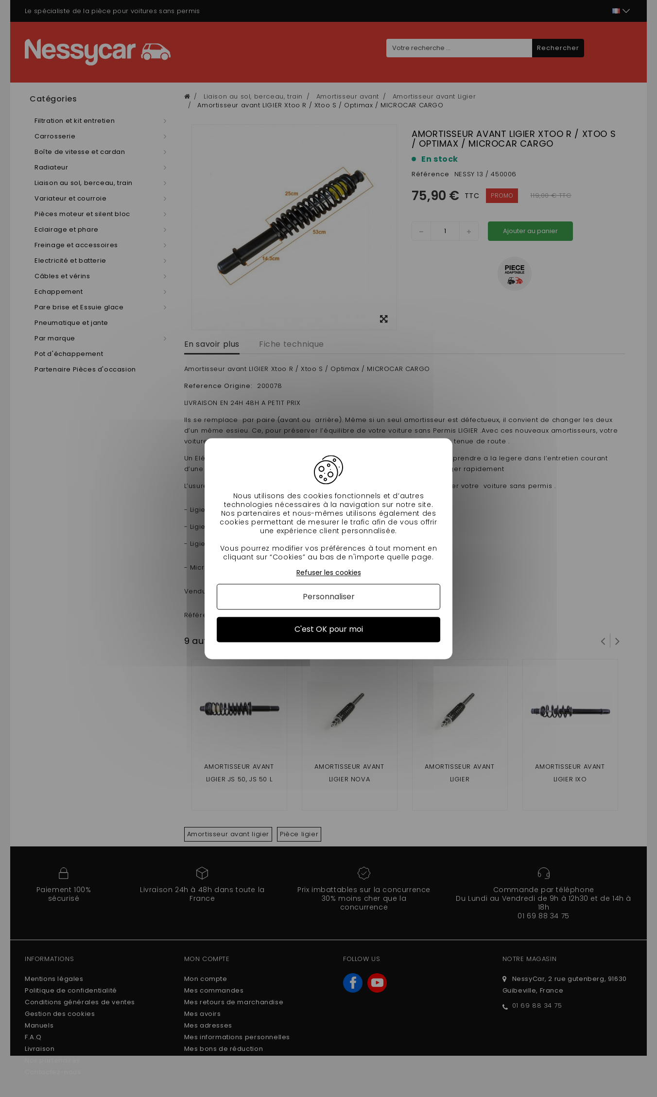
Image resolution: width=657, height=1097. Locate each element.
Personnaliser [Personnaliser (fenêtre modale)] (329, 597)
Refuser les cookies (328, 573)
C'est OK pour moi (328, 629)
